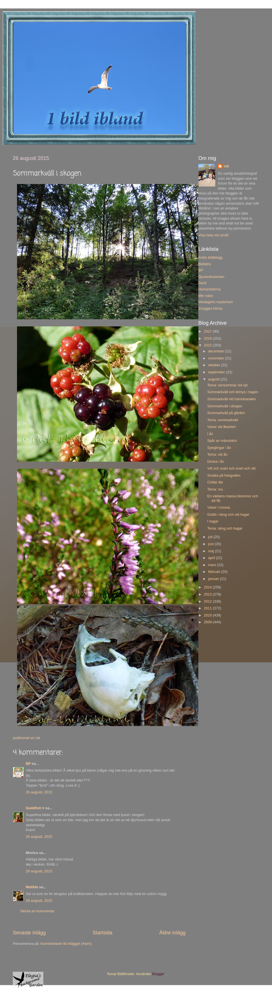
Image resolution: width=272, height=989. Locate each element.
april (212, 558)
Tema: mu (215, 489)
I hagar (212, 521)
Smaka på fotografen (223, 476)
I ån (210, 434)
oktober (214, 365)
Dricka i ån (215, 462)
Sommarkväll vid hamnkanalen (231, 399)
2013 (208, 594)
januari (214, 579)
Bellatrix (204, 264)
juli (211, 537)
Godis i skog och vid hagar (228, 515)
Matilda (32, 887)
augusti (214, 379)
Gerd (202, 283)
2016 (208, 339)
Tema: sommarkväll (222, 420)
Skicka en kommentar (37, 911)
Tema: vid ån (217, 455)
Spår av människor (222, 441)
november (216, 358)
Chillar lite (215, 482)
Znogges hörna (210, 309)
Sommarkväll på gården (226, 413)
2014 (208, 587)
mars (212, 565)
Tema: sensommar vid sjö (227, 385)
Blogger (158, 974)
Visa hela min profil (213, 235)
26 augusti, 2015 (39, 792)
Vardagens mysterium (215, 302)
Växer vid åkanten (221, 427)
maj (211, 551)
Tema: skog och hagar (224, 528)
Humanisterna (209, 289)
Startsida (102, 933)
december (216, 351)
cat (226, 166)
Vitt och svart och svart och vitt (231, 468)
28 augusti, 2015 (39, 871)
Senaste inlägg (29, 933)
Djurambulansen (211, 277)
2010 (208, 615)
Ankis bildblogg (210, 258)
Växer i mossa (218, 508)
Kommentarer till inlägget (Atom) (66, 944)
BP (28, 764)
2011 (208, 608)
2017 (208, 331)
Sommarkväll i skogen (224, 406)
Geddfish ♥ (35, 808)
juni (211, 544)
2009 (208, 622)
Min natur (205, 296)
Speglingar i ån (219, 448)
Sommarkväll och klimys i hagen (232, 392)
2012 (208, 601)
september (217, 372)
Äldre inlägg (172, 933)
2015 (208, 345)
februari (214, 572)
